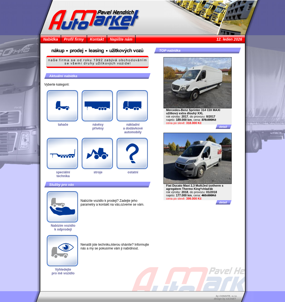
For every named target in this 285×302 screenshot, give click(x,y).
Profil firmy (74, 39)
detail (223, 126)
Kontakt (97, 39)
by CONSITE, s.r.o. (226, 296)
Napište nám (121, 39)
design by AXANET (225, 298)
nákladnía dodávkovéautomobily (133, 128)
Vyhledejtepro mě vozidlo (63, 271)
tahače (63, 124)
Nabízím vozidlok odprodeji (63, 227)
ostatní (132, 172)
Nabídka (50, 39)
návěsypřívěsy (98, 126)
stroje (98, 172)
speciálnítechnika (63, 174)
